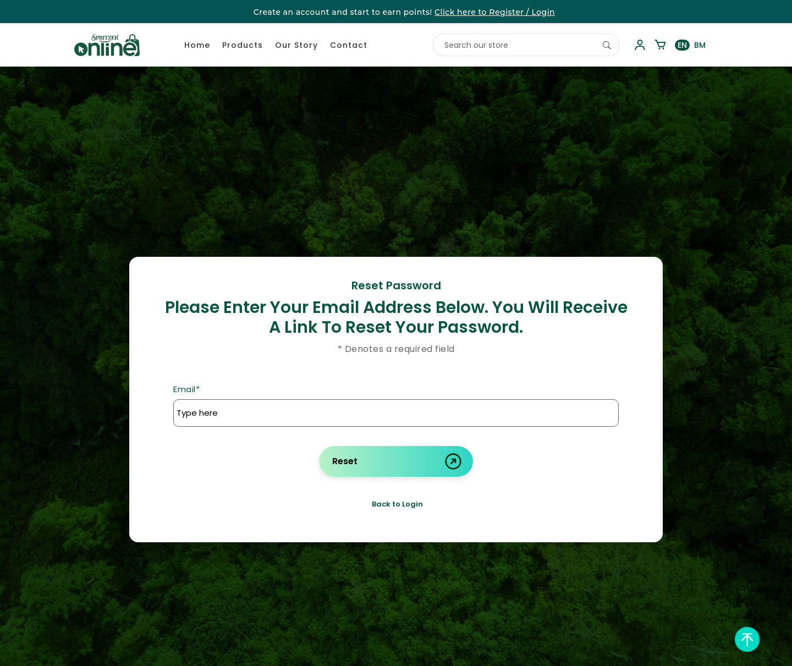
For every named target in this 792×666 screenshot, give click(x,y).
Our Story (296, 45)
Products (242, 45)
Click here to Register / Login (495, 12)
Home (197, 45)
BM (700, 45)
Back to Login (397, 504)
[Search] (606, 45)
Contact (348, 45)
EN (682, 45)
